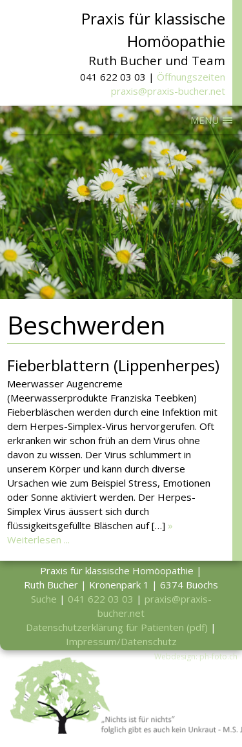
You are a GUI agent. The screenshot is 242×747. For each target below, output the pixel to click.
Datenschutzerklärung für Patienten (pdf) (117, 627)
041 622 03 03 (101, 598)
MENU (204, 119)
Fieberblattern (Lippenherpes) (113, 365)
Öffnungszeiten (191, 76)
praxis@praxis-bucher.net (168, 90)
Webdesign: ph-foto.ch (195, 656)
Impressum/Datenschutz (121, 641)
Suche (44, 598)
